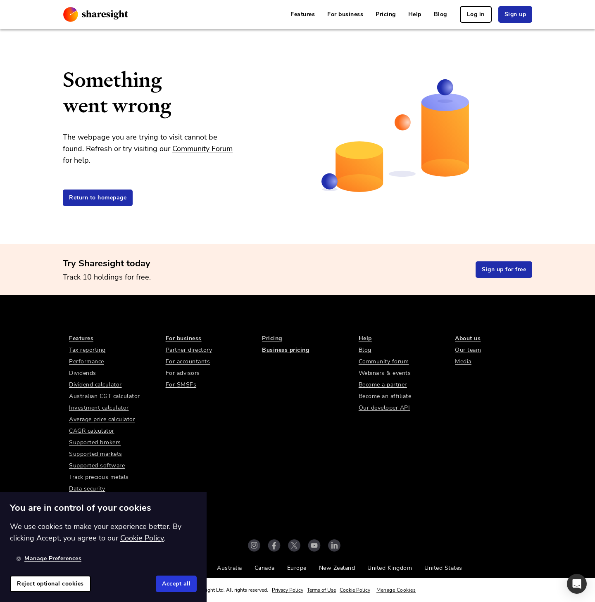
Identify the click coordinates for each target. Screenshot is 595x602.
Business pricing (285, 350)
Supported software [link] (97, 465)
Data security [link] (87, 489)
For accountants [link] (188, 361)
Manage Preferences (48, 558)
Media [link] (463, 361)
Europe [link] (297, 568)
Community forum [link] (384, 361)
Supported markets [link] (95, 454)
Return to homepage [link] (97, 197)
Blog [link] (440, 14)
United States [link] (443, 568)
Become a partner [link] (383, 385)
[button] (577, 584)
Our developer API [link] (384, 408)
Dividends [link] (82, 373)
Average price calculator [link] (102, 419)
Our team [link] (468, 350)
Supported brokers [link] (95, 442)
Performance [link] (86, 361)
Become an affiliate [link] (385, 396)
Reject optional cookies (50, 584)
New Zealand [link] (337, 568)
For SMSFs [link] (181, 385)
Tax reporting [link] (87, 350)
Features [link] (302, 14)
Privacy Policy (287, 590)
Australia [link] (229, 568)
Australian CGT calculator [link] (104, 396)
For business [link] (345, 14)
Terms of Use (321, 590)
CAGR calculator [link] (91, 431)
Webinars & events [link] (385, 373)
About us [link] (468, 338)
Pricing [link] (386, 14)
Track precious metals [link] (99, 477)
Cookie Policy (355, 590)
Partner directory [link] (189, 350)
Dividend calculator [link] (95, 385)
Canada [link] (265, 568)
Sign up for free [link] (504, 269)
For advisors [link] (183, 373)
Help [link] (414, 14)
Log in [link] (476, 14)
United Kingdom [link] (389, 568)
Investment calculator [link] (99, 408)
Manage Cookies (396, 590)
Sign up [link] (515, 14)
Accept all (176, 584)
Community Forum (202, 149)
